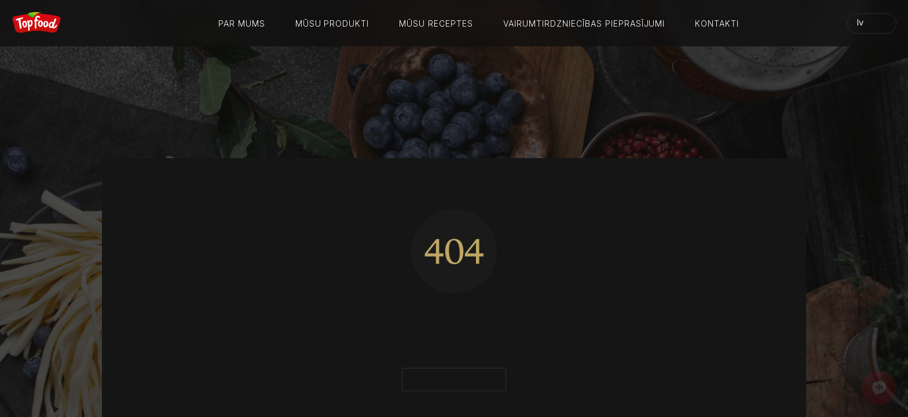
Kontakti (717, 23)
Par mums (241, 23)
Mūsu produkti (332, 23)
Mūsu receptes (436, 23)
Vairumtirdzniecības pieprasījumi (584, 23)
